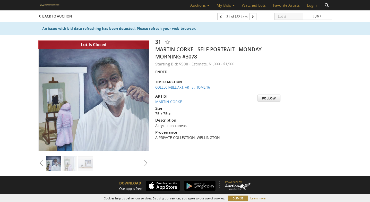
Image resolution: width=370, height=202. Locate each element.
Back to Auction (57, 16)
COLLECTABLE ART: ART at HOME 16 (182, 87)
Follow (269, 98)
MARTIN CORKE (168, 101)
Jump (317, 16)
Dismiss (238, 198)
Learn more (257, 198)
